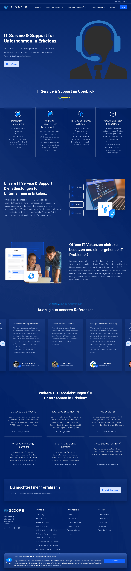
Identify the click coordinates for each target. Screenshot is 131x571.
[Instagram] (4, 528)
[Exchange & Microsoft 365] (79, 7)
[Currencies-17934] (124, 1)
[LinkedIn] (19, 528)
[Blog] (120, 1)
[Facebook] (9, 528)
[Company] (113, 7)
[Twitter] (14, 528)
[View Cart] (116, 1)
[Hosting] (39, 7)
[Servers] (55, 7)
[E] (65, 345)
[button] (128, 343)
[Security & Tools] (99, 7)
